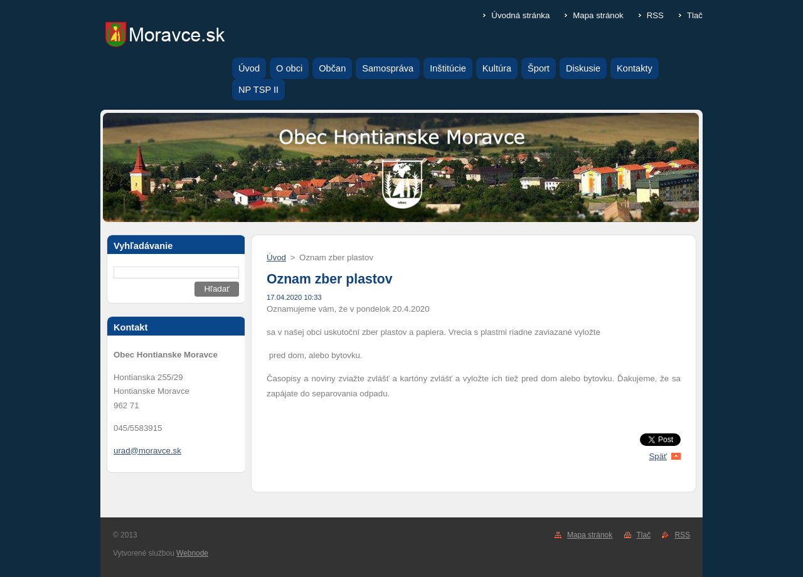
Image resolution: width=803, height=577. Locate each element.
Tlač (695, 15)
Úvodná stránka (520, 15)
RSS (655, 15)
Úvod (276, 257)
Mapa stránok (598, 15)
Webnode (192, 553)
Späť (658, 456)
